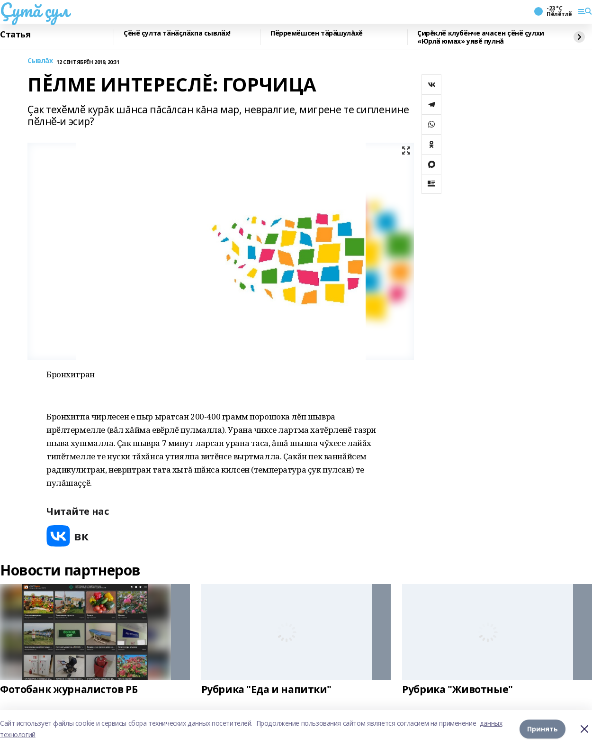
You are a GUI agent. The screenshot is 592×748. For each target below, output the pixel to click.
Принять (542, 728)
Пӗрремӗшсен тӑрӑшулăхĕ (316, 33)
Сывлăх (40, 61)
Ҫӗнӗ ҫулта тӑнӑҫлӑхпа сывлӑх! (177, 33)
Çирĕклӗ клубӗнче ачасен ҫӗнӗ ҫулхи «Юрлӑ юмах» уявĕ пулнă (480, 37)
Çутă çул (34, 10)
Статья (15, 34)
